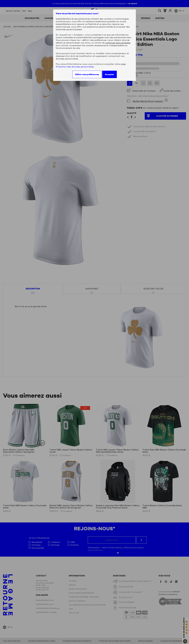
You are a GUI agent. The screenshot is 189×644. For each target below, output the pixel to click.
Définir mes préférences (87, 74)
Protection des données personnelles (75, 67)
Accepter (109, 74)
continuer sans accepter (117, 43)
